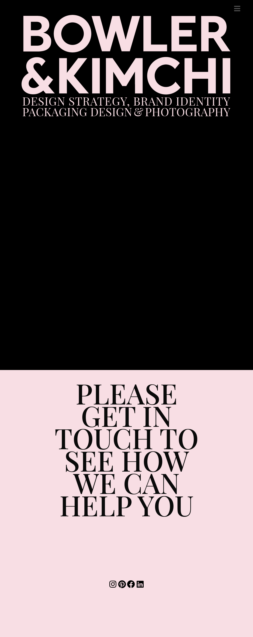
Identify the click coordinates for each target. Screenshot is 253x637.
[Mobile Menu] (237, 8)
